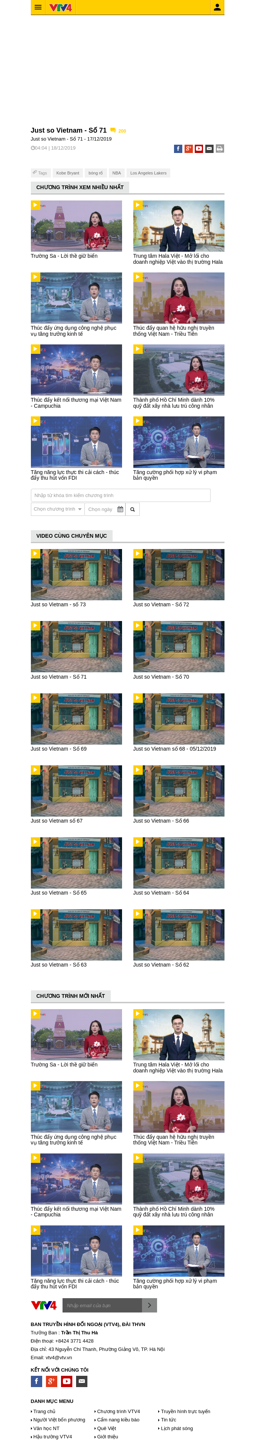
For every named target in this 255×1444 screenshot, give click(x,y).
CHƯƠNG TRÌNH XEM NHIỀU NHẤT (80, 187)
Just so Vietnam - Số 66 (161, 821)
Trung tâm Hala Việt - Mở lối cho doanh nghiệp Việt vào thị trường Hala (178, 259)
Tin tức (168, 1420)
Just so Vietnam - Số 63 (59, 965)
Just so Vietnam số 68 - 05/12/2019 (174, 749)
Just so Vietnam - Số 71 (59, 677)
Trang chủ (45, 1411)
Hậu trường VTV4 (53, 1436)
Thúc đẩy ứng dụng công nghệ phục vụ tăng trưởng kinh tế (73, 331)
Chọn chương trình (55, 509)
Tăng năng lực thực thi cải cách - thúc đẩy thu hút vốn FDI (75, 475)
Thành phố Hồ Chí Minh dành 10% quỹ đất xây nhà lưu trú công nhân (174, 402)
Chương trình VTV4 (118, 1411)
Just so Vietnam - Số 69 (59, 749)
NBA (117, 173)
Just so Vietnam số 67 (57, 821)
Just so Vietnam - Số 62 (161, 965)
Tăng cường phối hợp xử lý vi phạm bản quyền (175, 475)
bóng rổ (96, 173)
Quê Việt (106, 1428)
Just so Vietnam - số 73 (58, 604)
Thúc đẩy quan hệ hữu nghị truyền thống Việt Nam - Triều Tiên (173, 331)
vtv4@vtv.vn (59, 1357)
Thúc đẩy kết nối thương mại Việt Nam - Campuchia (76, 402)
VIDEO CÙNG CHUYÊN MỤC (72, 536)
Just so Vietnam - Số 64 (161, 893)
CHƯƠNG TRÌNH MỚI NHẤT (71, 996)
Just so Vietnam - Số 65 (59, 893)
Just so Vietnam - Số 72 (161, 604)
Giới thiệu (107, 1436)
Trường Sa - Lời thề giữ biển (64, 256)
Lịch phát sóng (177, 1428)
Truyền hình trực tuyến (185, 1411)
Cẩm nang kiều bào (118, 1420)
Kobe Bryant (67, 173)
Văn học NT (47, 1428)
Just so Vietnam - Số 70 (161, 677)
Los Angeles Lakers (148, 173)
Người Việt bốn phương (60, 1420)
